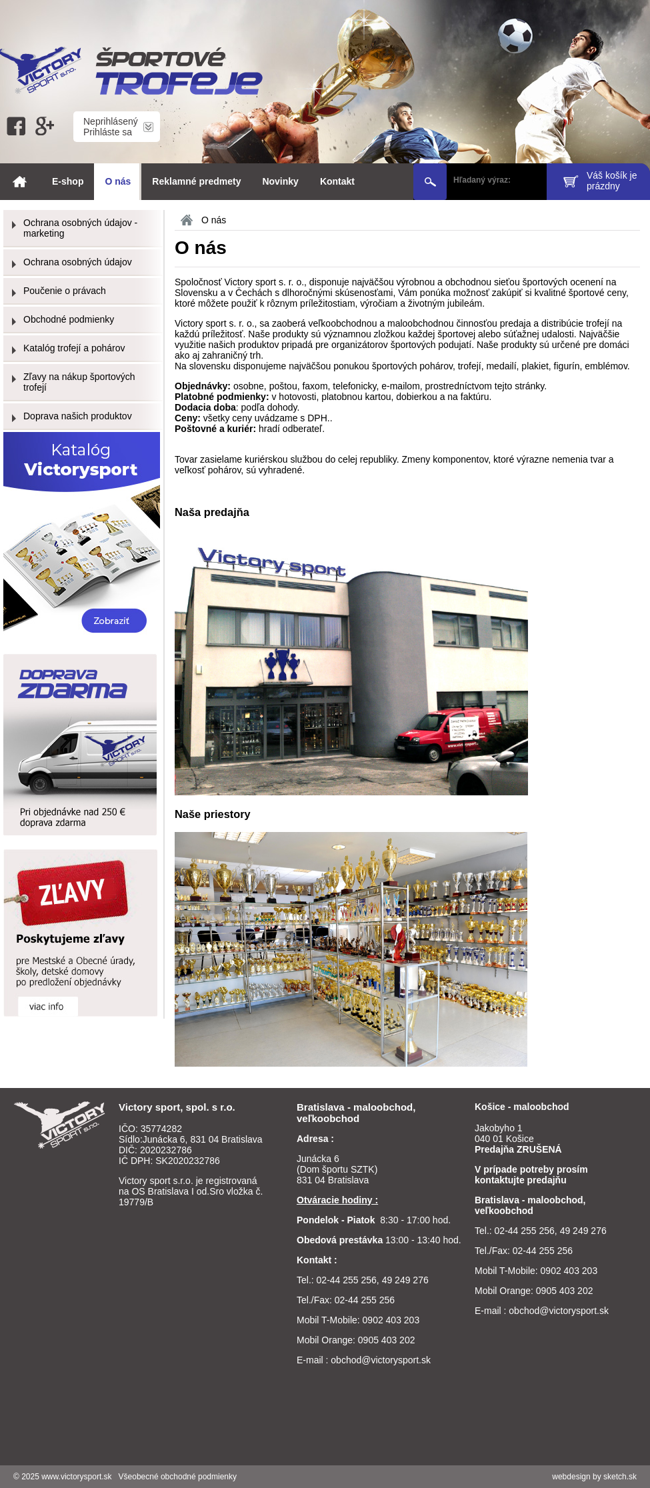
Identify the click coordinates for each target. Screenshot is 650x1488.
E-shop (67, 181)
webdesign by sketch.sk (594, 1476)
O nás (118, 181)
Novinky (280, 181)
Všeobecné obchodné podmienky (178, 1476)
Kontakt (337, 181)
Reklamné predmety (196, 181)
